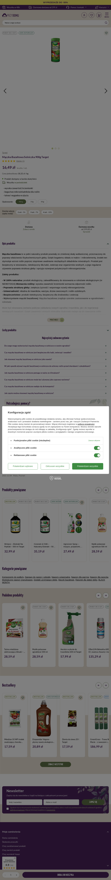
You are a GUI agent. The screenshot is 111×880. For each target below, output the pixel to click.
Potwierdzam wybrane (23, 466)
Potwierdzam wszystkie (87, 466)
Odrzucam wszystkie (55, 466)
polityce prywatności (86, 424)
